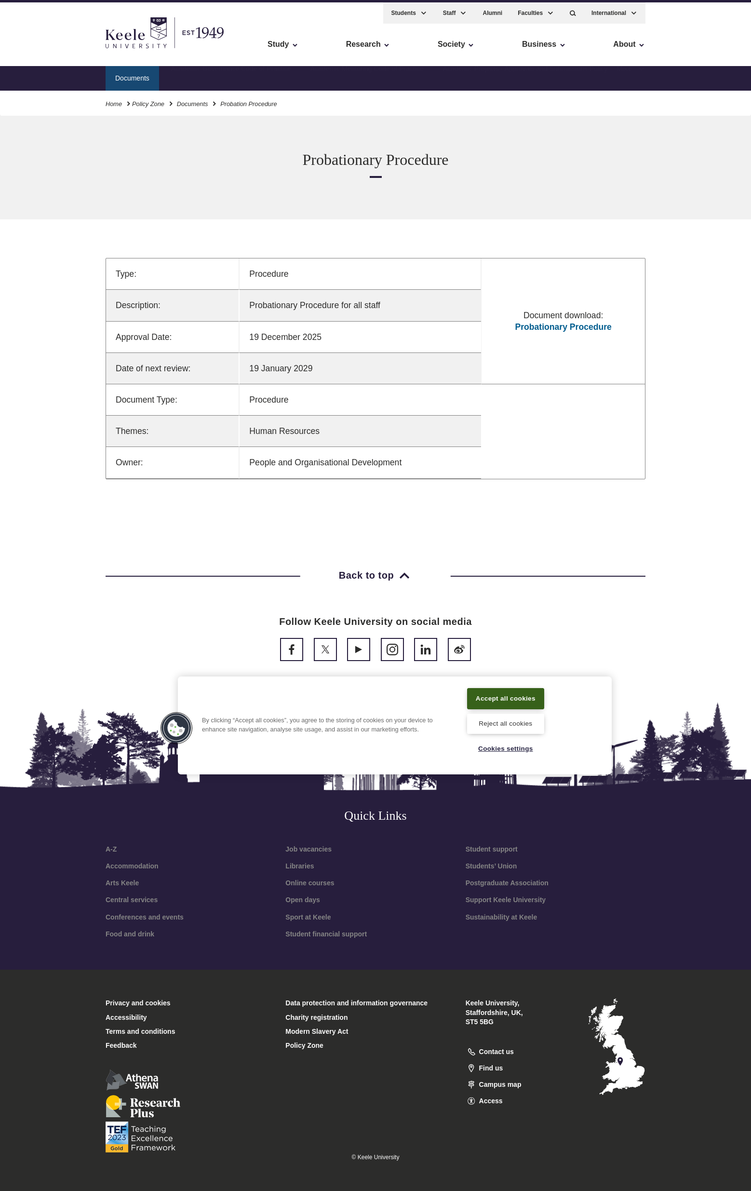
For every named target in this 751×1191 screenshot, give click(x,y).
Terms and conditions (140, 1031)
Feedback (121, 1045)
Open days (302, 900)
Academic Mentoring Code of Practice (367, 75)
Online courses (309, 883)
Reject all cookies (505, 723)
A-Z (111, 849)
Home (114, 100)
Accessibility (36, 48)
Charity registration (316, 1017)
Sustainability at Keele (501, 917)
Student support (492, 849)
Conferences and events (145, 917)
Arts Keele (122, 883)
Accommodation (132, 866)
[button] (573, 10)
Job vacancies (308, 849)
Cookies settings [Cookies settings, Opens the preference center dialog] (505, 748)
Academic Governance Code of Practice (231, 75)
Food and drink (130, 934)
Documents (192, 100)
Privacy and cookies (138, 1003)
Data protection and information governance (356, 1003)
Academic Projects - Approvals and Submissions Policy (525, 75)
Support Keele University (506, 900)
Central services (132, 900)
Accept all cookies (505, 697)
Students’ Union (491, 866)
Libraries (299, 866)
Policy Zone (148, 100)
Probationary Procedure (563, 327)
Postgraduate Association (507, 883)
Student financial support (326, 934)
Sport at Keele (308, 917)
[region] (395, 724)
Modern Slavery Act (316, 1031)
